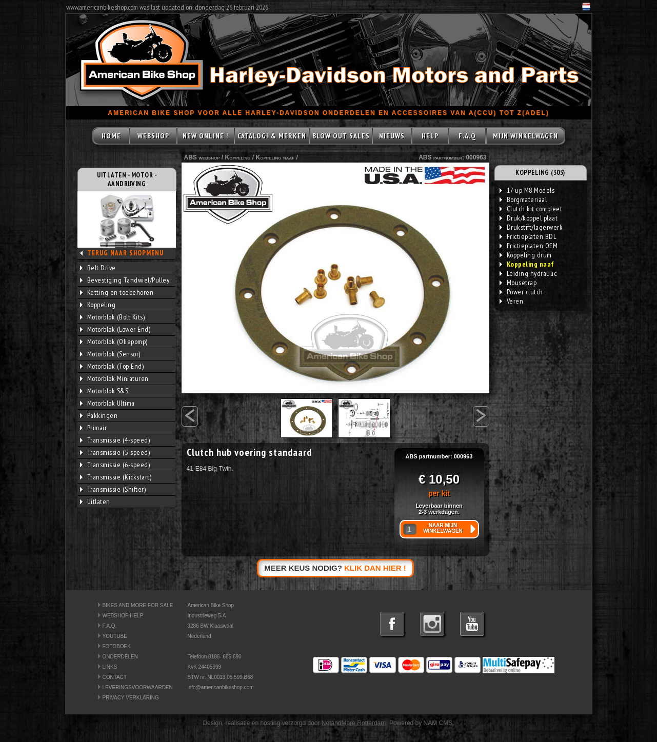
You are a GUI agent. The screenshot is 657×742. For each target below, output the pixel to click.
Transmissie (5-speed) (115, 452)
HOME (111, 136)
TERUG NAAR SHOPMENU (125, 253)
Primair (93, 427)
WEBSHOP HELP (123, 615)
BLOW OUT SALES (341, 136)
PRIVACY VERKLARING (131, 697)
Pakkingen (99, 415)
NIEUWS (392, 136)
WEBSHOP (153, 136)
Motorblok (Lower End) (115, 329)
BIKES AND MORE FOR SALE (138, 605)
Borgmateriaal (523, 199)
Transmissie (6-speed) (115, 464)
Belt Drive (98, 267)
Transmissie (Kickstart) (116, 477)
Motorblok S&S (104, 390)
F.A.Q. (110, 626)
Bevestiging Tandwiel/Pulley (125, 280)
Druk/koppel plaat (529, 218)
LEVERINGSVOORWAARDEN (138, 687)
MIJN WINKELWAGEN (525, 136)
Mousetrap (518, 282)
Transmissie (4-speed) (115, 440)
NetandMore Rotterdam (354, 723)
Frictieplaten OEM (529, 245)
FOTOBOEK (117, 646)
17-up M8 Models (527, 190)
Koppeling (98, 304)
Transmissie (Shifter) (113, 489)
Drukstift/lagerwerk (531, 227)
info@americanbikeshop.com (221, 687)
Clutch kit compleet (531, 208)
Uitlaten (95, 501)
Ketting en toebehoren (117, 292)
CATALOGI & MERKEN (271, 136)
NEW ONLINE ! (205, 136)
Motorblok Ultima (107, 403)
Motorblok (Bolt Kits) (112, 317)
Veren (512, 301)
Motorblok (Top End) (112, 366)
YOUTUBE (115, 636)
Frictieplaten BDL (528, 236)
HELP (430, 136)
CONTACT (115, 677)
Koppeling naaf (275, 157)
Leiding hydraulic (528, 273)
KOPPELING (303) (540, 172)
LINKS (110, 667)
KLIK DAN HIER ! (375, 568)
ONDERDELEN (120, 656)
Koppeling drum (526, 254)
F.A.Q (467, 136)
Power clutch (521, 291)
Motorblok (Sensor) (110, 353)
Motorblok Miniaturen (114, 378)
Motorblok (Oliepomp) (114, 341)
